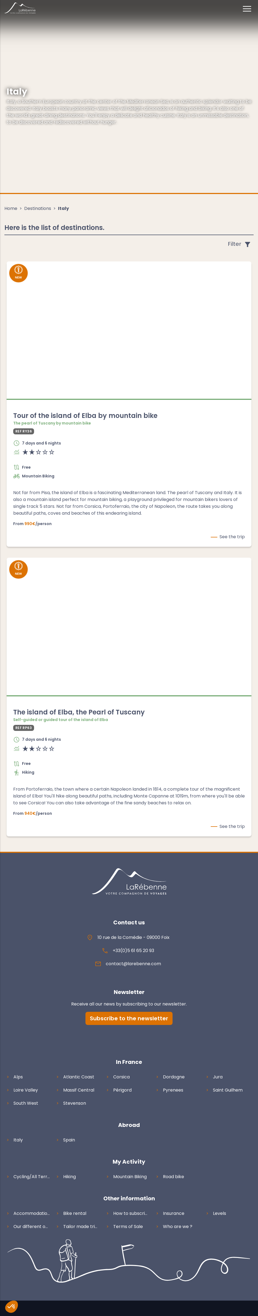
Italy (63, 208)
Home (10, 208)
